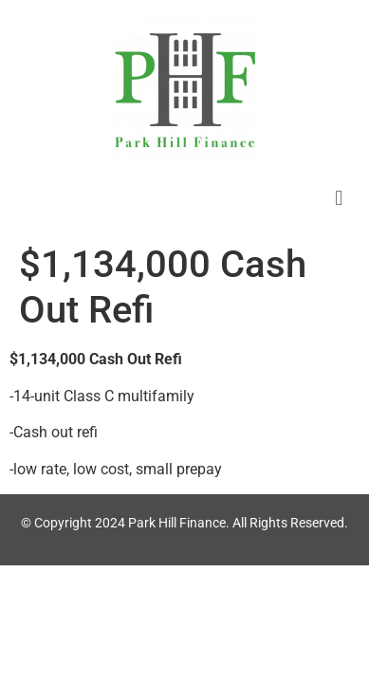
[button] (339, 197)
